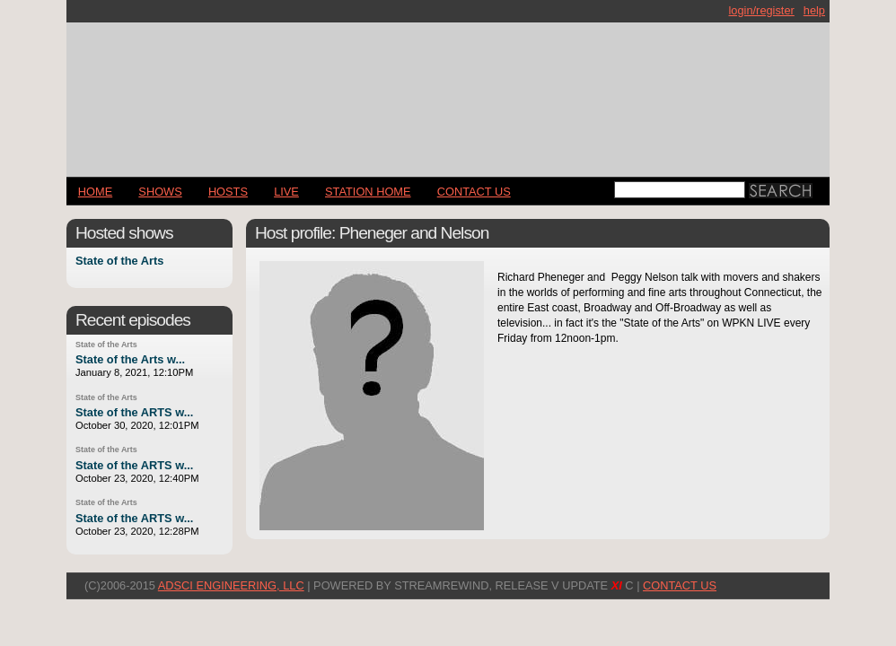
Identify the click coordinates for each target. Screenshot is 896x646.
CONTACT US (474, 191)
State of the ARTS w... (134, 412)
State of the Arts (119, 261)
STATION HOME (368, 191)
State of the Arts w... (130, 359)
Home (95, 191)
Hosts (228, 191)
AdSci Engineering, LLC (231, 585)
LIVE (286, 191)
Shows (159, 191)
